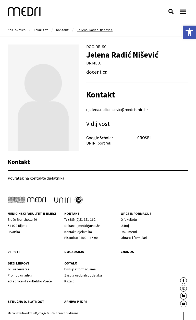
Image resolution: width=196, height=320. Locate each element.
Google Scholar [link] (99, 137)
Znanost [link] (128, 252)
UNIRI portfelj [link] (98, 143)
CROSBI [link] (144, 137)
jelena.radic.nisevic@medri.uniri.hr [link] (118, 109)
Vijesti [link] (14, 252)
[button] (171, 11)
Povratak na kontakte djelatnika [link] (36, 178)
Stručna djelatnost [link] (26, 302)
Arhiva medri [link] (75, 302)
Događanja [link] (74, 252)
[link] (189, 32)
